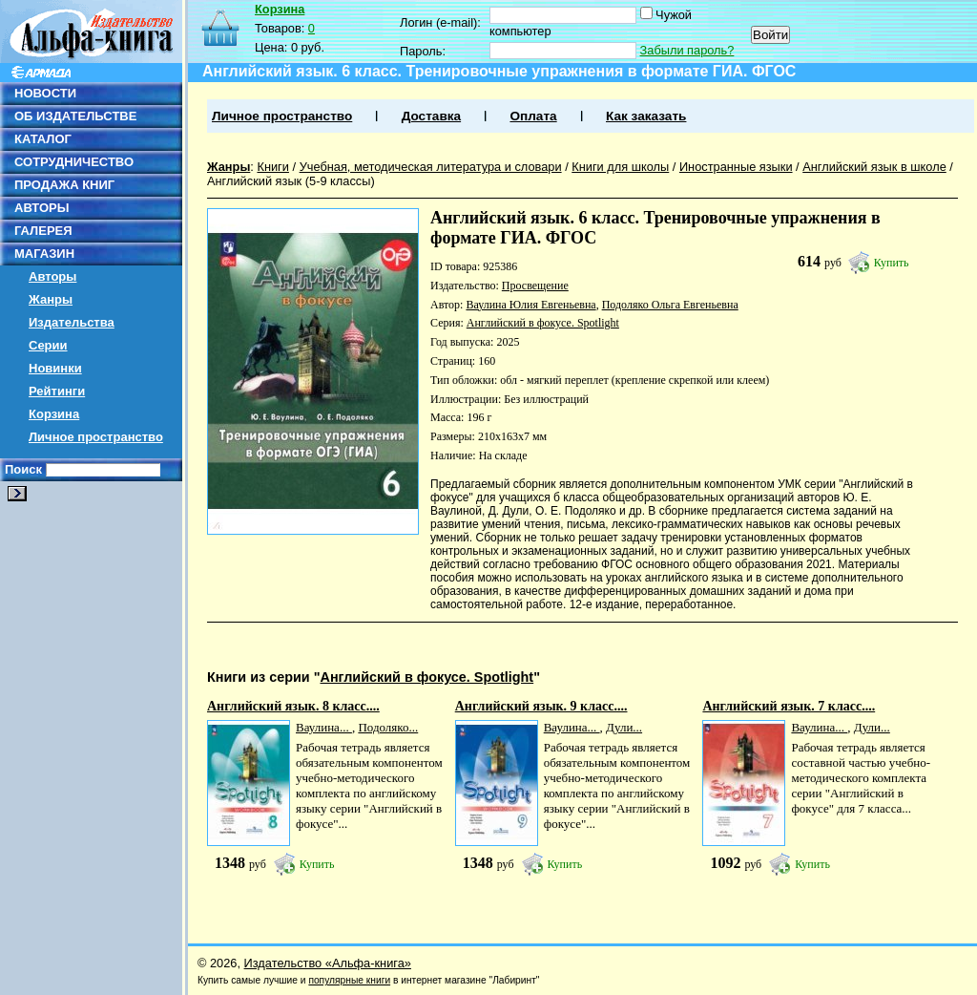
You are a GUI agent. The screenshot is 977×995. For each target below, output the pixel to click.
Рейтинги (57, 391)
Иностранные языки (736, 166)
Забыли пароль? (687, 50)
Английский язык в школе (874, 166)
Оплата (532, 116)
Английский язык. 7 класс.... (788, 706)
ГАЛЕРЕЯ (43, 230)
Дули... (624, 727)
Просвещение (535, 285)
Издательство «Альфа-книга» (327, 963)
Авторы (52, 276)
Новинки (55, 368)
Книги (273, 166)
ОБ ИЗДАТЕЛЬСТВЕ (75, 116)
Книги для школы (620, 166)
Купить (891, 262)
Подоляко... (388, 727)
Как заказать (646, 116)
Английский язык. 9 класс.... (541, 706)
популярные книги (349, 980)
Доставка (431, 116)
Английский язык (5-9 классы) (291, 181)
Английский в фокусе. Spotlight (543, 322)
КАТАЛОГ (43, 139)
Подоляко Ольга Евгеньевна (670, 304)
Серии (48, 345)
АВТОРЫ (41, 208)
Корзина (54, 414)
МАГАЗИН (44, 253)
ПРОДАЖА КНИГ (64, 185)
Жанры (51, 299)
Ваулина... (324, 727)
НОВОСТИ (45, 93)
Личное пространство (96, 437)
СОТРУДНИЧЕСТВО (74, 162)
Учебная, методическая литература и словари (431, 166)
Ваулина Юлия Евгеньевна (530, 304)
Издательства (71, 322)
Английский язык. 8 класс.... (293, 706)
